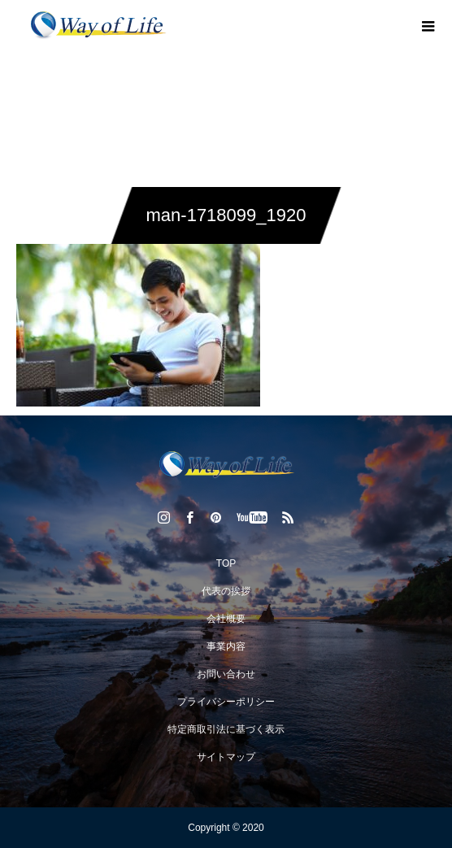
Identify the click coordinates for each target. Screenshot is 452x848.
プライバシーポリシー (226, 701)
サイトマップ (226, 757)
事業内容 (226, 646)
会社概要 (226, 618)
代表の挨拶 (226, 591)
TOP (226, 563)
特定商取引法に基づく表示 (226, 729)
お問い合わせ (226, 674)
